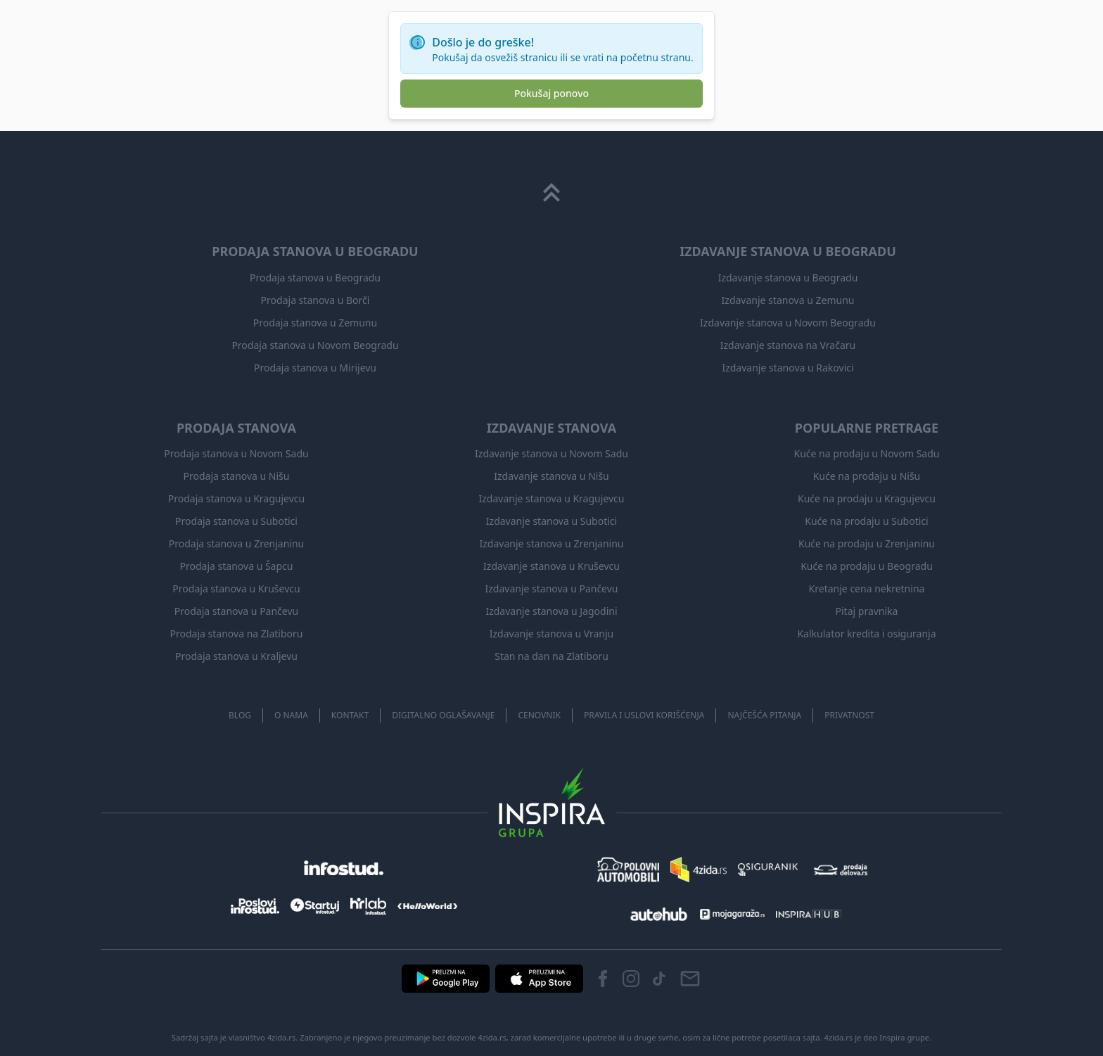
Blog (240, 715)
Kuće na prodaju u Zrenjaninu (866, 543)
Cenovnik (539, 715)
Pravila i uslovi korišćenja (644, 715)
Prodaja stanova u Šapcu (236, 566)
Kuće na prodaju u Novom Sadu (867, 453)
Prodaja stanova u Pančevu (236, 611)
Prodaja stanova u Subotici (236, 521)
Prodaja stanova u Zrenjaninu (236, 543)
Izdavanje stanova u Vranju (551, 633)
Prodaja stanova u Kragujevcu (236, 498)
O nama (291, 715)
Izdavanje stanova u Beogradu (788, 277)
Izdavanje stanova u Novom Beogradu (788, 322)
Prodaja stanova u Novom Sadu (236, 453)
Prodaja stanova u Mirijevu (315, 367)
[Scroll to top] (551, 193)
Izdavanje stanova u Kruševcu (551, 566)
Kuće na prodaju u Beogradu (867, 566)
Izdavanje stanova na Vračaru (787, 345)
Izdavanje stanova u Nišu (551, 476)
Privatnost (849, 715)
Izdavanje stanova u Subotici (551, 521)
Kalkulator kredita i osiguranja (866, 633)
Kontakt (350, 715)
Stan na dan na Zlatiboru (551, 656)
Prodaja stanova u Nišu (237, 476)
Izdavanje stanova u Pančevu (551, 588)
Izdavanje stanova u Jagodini (551, 611)
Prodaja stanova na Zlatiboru (236, 633)
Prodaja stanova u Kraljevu (236, 656)
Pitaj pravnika (867, 611)
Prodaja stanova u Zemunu (315, 322)
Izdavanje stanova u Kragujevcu (552, 498)
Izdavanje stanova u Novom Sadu (551, 453)
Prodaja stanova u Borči (315, 300)
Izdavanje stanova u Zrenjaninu (551, 543)
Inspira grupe (904, 1037)
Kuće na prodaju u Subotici (866, 521)
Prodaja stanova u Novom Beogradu (314, 345)
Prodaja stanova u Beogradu (315, 277)
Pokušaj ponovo (551, 93)
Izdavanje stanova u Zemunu (788, 300)
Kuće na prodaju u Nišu (867, 476)
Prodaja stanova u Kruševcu (236, 588)
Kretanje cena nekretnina (867, 588)
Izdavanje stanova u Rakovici (787, 367)
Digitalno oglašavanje (443, 715)
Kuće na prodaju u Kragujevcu (867, 498)
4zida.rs (838, 1037)
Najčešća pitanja (764, 715)
